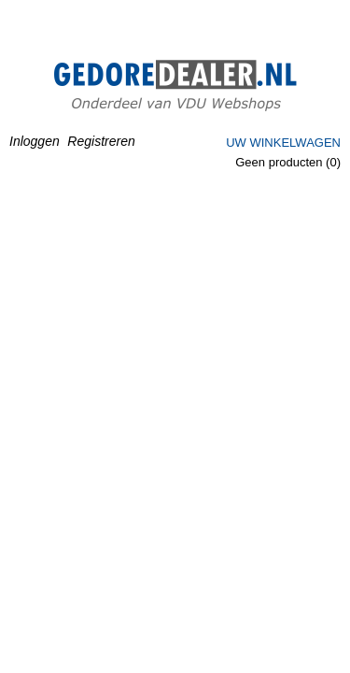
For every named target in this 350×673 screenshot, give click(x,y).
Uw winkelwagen (283, 143)
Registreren (100, 141)
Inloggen (34, 141)
